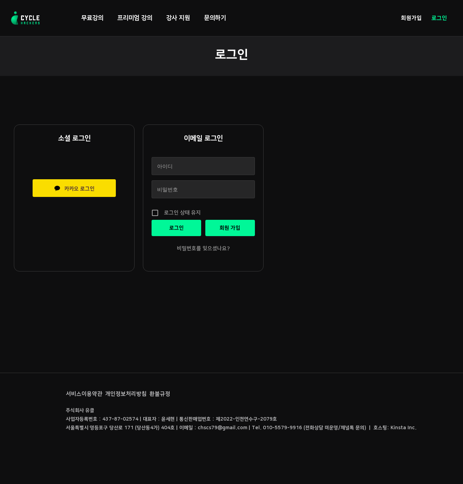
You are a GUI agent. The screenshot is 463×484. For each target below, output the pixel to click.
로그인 (439, 18)
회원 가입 (230, 228)
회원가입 (411, 18)
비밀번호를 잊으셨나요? (203, 248)
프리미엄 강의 (134, 18)
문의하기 (215, 18)
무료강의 (92, 18)
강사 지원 (178, 18)
